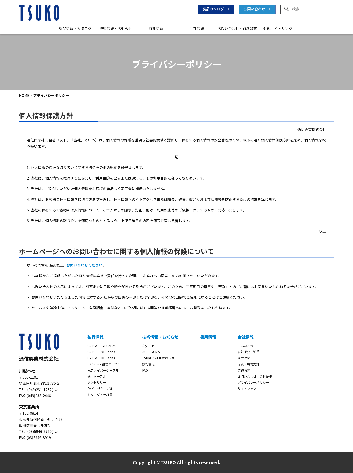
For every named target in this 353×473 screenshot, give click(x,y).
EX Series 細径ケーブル (103, 364)
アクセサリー (96, 382)
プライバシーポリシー (253, 382)
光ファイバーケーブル (103, 370)
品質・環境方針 (249, 364)
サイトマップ (247, 388)
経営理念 (244, 358)
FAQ (145, 370)
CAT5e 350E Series (101, 358)
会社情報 (197, 28)
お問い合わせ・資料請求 (237, 28)
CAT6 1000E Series (101, 352)
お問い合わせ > (257, 8)
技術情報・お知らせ (116, 28)
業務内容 (244, 370)
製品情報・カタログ (75, 28)
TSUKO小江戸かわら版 (158, 358)
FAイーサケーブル (100, 388)
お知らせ (148, 345)
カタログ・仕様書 (100, 394)
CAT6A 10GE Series (101, 345)
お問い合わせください (84, 265)
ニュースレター (153, 352)
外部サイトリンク (277, 28)
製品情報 (95, 337)
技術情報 (148, 364)
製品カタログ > (216, 8)
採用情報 (156, 28)
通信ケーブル (96, 376)
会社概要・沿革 (249, 352)
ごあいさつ (245, 345)
